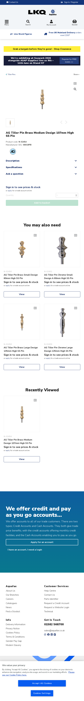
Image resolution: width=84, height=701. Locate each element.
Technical (48, 611)
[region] (42, 681)
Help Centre (50, 590)
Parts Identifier (51, 598)
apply (10, 190)
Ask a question (14, 173)
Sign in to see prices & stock (23, 187)
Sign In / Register (71, 2)
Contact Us (49, 594)
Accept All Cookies (42, 683)
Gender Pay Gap (14, 640)
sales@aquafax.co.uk (54, 630)
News (9, 607)
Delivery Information (15, 624)
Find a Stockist (13, 611)
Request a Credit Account (56, 603)
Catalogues (11, 603)
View (22, 294)
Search (28, 23)
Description (12, 160)
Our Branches (12, 594)
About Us (10, 590)
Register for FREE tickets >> (69, 60)
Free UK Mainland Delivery (65, 34)
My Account (51, 23)
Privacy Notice (13, 628)
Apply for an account (42, 542)
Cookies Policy (13, 632)
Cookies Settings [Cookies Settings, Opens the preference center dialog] (42, 693)
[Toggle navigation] (6, 22)
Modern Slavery (13, 645)
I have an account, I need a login (25, 549)
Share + (76, 74)
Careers (9, 598)
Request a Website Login (56, 607)
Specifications (14, 167)
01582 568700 (54, 624)
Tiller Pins (11, 74)
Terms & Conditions (15, 636)
